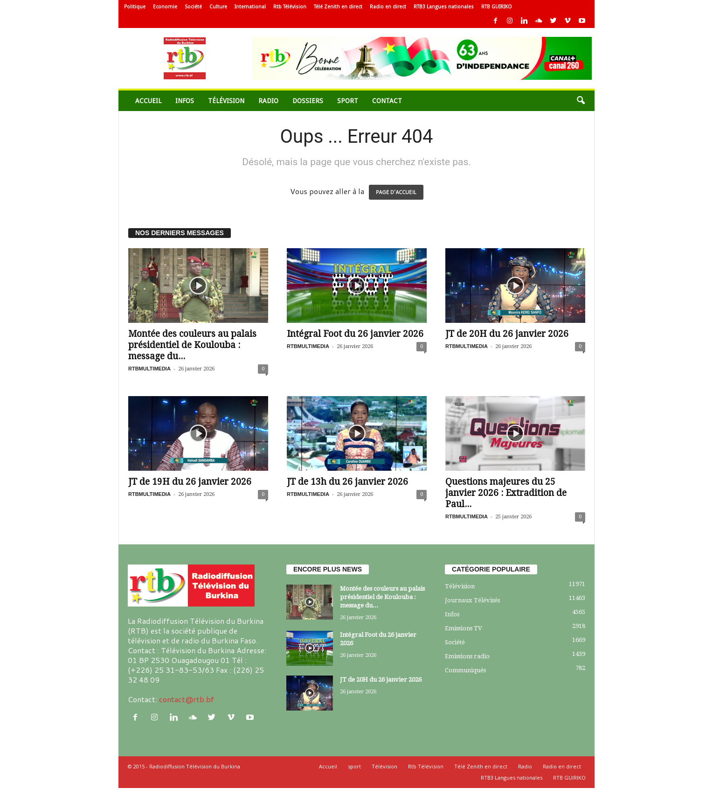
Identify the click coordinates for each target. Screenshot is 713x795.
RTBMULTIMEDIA (149, 368)
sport (347, 101)
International (250, 7)
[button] (580, 101)
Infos (184, 101)
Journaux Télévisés (472, 600)
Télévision (226, 101)
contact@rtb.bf (186, 699)
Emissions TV (463, 628)
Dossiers (307, 101)
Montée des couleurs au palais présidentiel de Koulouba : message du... (192, 345)
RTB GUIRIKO (496, 7)
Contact (387, 101)
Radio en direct (388, 7)
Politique (134, 7)
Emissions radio (467, 656)
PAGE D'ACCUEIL (396, 192)
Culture (218, 7)
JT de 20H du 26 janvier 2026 (506, 333)
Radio (268, 101)
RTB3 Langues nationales (444, 7)
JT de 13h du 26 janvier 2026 (347, 481)
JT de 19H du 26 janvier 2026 (189, 481)
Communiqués (465, 670)
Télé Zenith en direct (338, 7)
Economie (165, 7)
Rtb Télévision (289, 7)
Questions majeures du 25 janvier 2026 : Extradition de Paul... (506, 492)
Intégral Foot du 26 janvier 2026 (355, 333)
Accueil (148, 101)
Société (193, 7)
